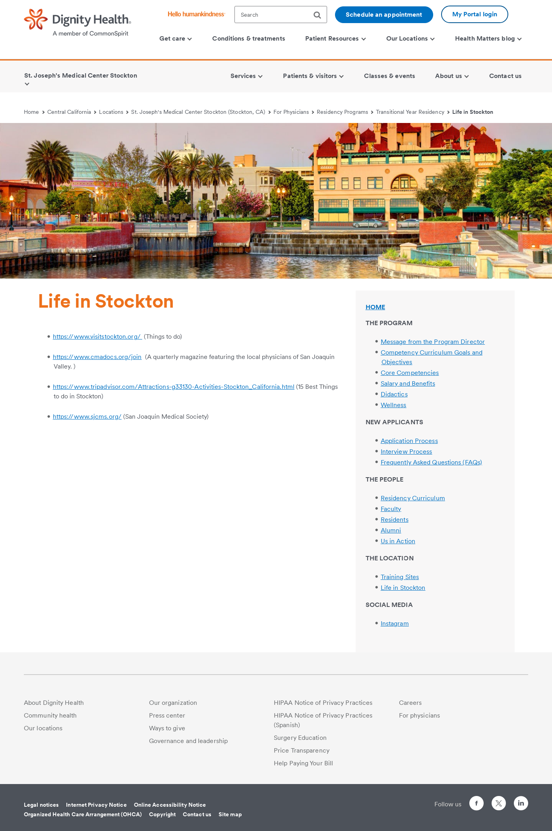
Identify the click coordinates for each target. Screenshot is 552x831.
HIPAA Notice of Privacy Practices (323, 702)
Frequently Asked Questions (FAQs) (431, 462)
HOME (375, 307)
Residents (395, 519)
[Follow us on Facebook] (476, 804)
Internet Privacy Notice (96, 805)
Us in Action (398, 541)
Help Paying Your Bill (303, 763)
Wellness (394, 405)
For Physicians (293, 112)
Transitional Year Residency (412, 112)
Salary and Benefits (408, 383)
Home (34, 112)
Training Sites (400, 577)
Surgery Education (300, 737)
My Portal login (475, 14)
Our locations (43, 728)
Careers (410, 702)
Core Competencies (410, 372)
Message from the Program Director (433, 341)
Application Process (409, 441)
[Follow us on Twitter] (499, 799)
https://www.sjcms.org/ (87, 416)
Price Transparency (301, 750)
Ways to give (167, 728)
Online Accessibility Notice (170, 805)
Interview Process (406, 451)
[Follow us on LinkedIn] (521, 804)
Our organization (173, 702)
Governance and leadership (188, 741)
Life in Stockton (473, 112)
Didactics (394, 394)
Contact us (197, 814)
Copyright (162, 814)
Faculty (391, 509)
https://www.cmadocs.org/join (97, 357)
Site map (230, 814)
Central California (72, 112)
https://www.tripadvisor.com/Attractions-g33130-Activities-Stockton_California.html (173, 386)
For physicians (419, 715)
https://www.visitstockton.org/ (97, 336)
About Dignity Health (54, 702)
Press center (167, 715)
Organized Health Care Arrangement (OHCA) (83, 814)
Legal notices (41, 805)
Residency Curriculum (413, 498)
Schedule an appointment (384, 14)
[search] (320, 15)
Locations (113, 112)
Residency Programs (345, 112)
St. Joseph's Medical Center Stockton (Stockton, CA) (200, 112)
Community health (50, 715)
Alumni (391, 530)
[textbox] (280, 14)
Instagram (395, 623)
